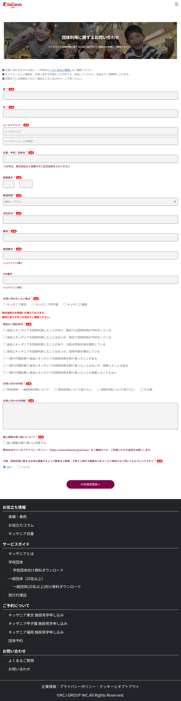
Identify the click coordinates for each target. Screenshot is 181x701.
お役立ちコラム (21, 525)
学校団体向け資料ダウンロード (40, 570)
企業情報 (46, 686)
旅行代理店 (18, 595)
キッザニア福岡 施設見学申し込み (37, 632)
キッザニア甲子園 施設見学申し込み (39, 623)
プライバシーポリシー (77, 686)
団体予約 (16, 640)
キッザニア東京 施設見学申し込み (37, 615)
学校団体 (16, 562)
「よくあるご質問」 (61, 70)
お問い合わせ (20, 669)
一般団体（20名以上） (28, 578)
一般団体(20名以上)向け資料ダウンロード (49, 586)
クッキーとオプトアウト (121, 686)
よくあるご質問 (22, 660)
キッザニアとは (21, 553)
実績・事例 (18, 516)
